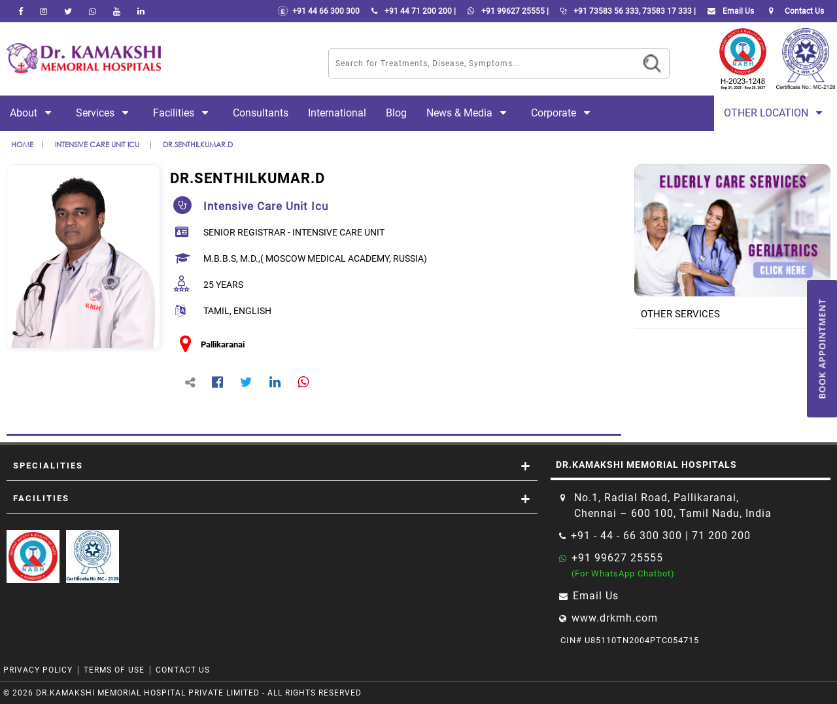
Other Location (775, 113)
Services (104, 113)
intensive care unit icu (98, 144)
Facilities (183, 113)
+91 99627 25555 (617, 558)
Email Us (728, 11)
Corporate (563, 113)
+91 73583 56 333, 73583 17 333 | (625, 11)
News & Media (468, 113)
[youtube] (117, 11)
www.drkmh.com (615, 618)
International (337, 113)
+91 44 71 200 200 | (411, 11)
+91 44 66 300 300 (318, 11)
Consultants (260, 113)
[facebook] (20, 11)
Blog (396, 113)
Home (22, 144)
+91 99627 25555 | (505, 11)
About (33, 113)
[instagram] (43, 11)
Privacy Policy (38, 670)
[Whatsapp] (92, 11)
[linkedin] (141, 11)
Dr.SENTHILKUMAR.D (198, 144)
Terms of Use (114, 670)
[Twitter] (68, 11)
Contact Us (183, 670)
